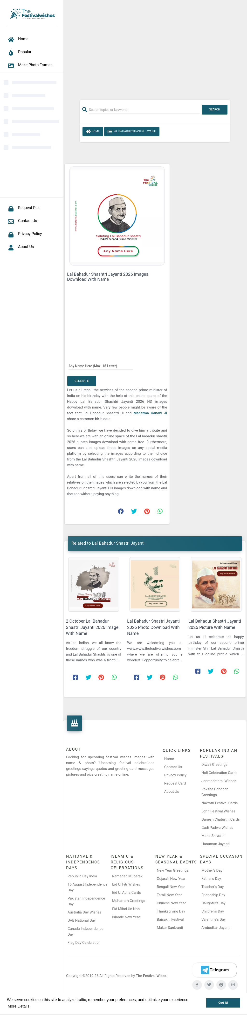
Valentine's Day (213, 919)
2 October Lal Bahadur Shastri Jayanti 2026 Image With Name (92, 627)
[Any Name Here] (101, 365)
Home (93, 131)
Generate (82, 381)
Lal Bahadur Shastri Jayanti (132, 131)
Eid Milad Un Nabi (126, 909)
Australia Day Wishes (84, 912)
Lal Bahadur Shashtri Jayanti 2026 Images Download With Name (107, 277)
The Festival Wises (151, 976)
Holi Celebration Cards (219, 773)
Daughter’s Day (213, 903)
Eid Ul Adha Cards (126, 892)
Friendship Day (213, 895)
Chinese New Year (171, 903)
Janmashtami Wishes (218, 781)
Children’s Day (212, 911)
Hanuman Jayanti (215, 844)
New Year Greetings (172, 870)
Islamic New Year (126, 917)
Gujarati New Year (171, 878)
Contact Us (173, 767)
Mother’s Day (211, 870)
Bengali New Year (171, 887)
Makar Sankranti (170, 928)
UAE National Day (82, 920)
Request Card (175, 783)
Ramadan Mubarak (127, 876)
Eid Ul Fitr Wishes (126, 884)
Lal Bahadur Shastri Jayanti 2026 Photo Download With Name (153, 627)
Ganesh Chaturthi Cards (220, 819)
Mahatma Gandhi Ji (150, 413)
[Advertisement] (155, 47)
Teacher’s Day (212, 887)
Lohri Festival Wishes (218, 811)
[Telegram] (214, 970)
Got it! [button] (223, 1002)
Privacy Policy (175, 775)
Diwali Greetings (214, 764)
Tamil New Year (169, 895)
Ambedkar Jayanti (216, 928)
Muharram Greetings (128, 901)
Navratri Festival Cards (219, 803)
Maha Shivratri (213, 836)
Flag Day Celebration (84, 942)
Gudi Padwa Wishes (217, 827)
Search (214, 109)
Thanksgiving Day (171, 911)
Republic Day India (82, 876)
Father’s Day (211, 878)
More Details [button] (18, 1006)
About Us (171, 791)
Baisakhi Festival (170, 919)
